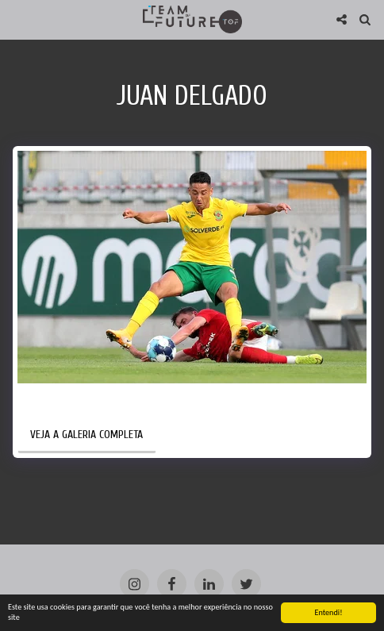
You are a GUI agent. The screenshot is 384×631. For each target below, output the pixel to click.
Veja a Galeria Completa (86, 434)
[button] (17, 18)
